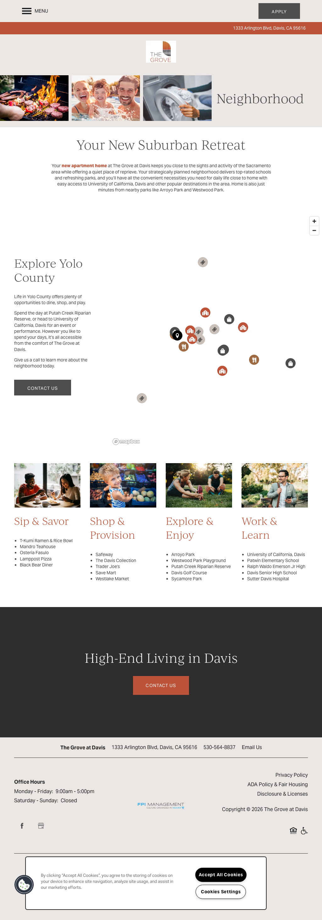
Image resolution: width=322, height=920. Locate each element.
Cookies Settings (221, 891)
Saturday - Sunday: (36, 800)
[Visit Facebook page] (22, 826)
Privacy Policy (291, 775)
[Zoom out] (314, 230)
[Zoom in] (314, 221)
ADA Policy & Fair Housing (277, 784)
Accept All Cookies (221, 874)
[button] (279, 11)
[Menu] (35, 11)
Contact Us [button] (161, 685)
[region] (146, 883)
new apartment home (84, 165)
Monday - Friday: (33, 791)
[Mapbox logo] (126, 441)
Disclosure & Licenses (282, 794)
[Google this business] (41, 826)
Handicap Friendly (304, 833)
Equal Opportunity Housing (293, 833)
